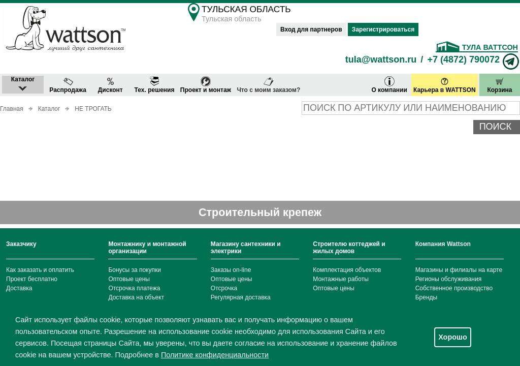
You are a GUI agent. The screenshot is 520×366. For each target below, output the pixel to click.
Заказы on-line (231, 269)
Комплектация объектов (347, 269)
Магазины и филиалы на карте (458, 269)
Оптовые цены (129, 279)
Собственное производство (454, 288)
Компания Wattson (443, 244)
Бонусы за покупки (134, 269)
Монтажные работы (341, 279)
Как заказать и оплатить (40, 269)
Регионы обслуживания (448, 279)
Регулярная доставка (241, 297)
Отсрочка (224, 288)
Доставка (19, 288)
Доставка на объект (136, 297)
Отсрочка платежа (134, 288)
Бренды (426, 297)
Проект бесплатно (31, 279)
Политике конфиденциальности (215, 355)
